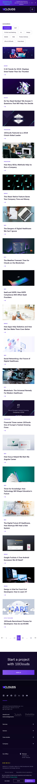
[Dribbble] (23, 698)
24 (14, 640)
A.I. (5, 32)
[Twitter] (7, 698)
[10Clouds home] (9, 9)
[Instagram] (15, 698)
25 (18, 640)
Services (5, 726)
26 (22, 640)
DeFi (15, 28)
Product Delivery (8, 37)
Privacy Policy (13, 777)
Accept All (29, 780)
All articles (7, 28)
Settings (7, 780)
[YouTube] (27, 698)
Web (28, 32)
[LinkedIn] (4, 698)
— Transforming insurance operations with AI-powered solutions (15, 3)
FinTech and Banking (27, 28)
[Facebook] (11, 698)
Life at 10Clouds (22, 37)
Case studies (6, 739)
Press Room (7, 41)
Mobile (20, 32)
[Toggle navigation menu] (32, 9)
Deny (18, 780)
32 (31, 640)
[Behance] (19, 698)
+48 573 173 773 (15, 710)
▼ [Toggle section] (33, 727)
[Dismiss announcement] (35, 3)
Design (12, 32)
